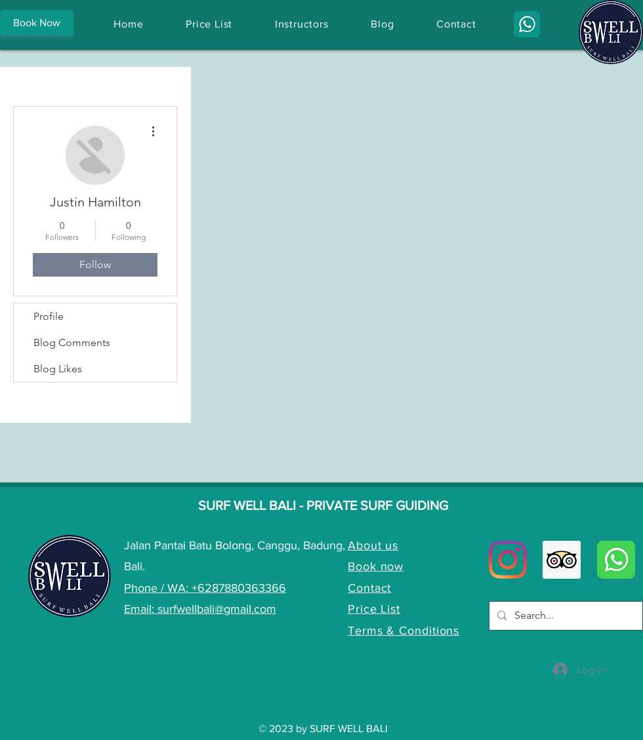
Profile (48, 316)
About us (373, 545)
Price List (374, 608)
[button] (36, 23)
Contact (369, 587)
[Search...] (564, 616)
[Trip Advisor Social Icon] (562, 560)
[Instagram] (508, 560)
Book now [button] (376, 566)
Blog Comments (71, 342)
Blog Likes (57, 368)
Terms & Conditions (403, 630)
